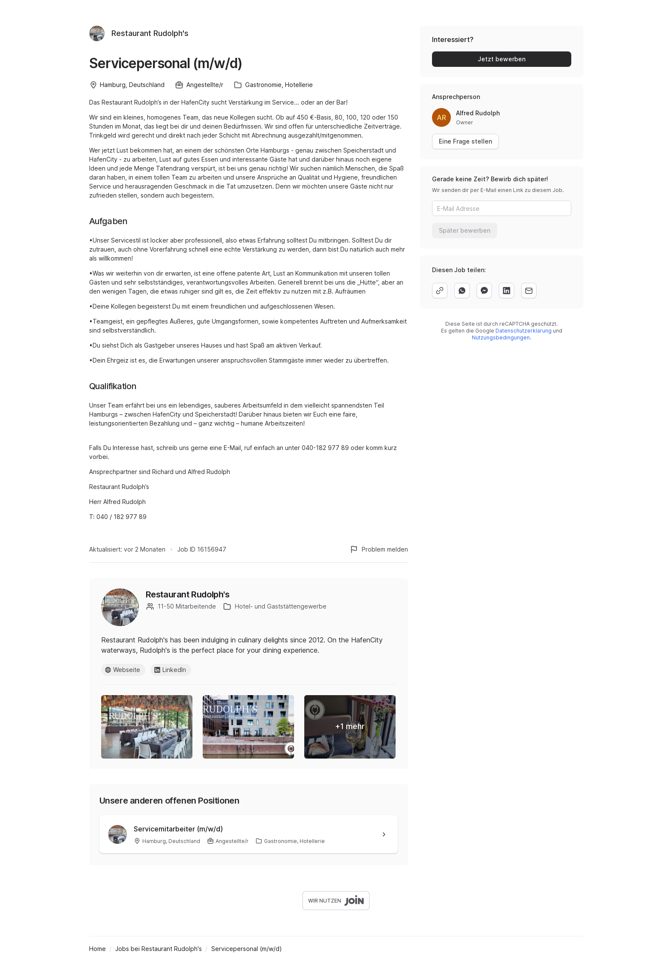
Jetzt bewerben (501, 59)
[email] (529, 290)
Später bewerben (464, 230)
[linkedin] (506, 290)
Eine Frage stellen (465, 141)
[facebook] (484, 290)
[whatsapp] (462, 290)
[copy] (439, 290)
